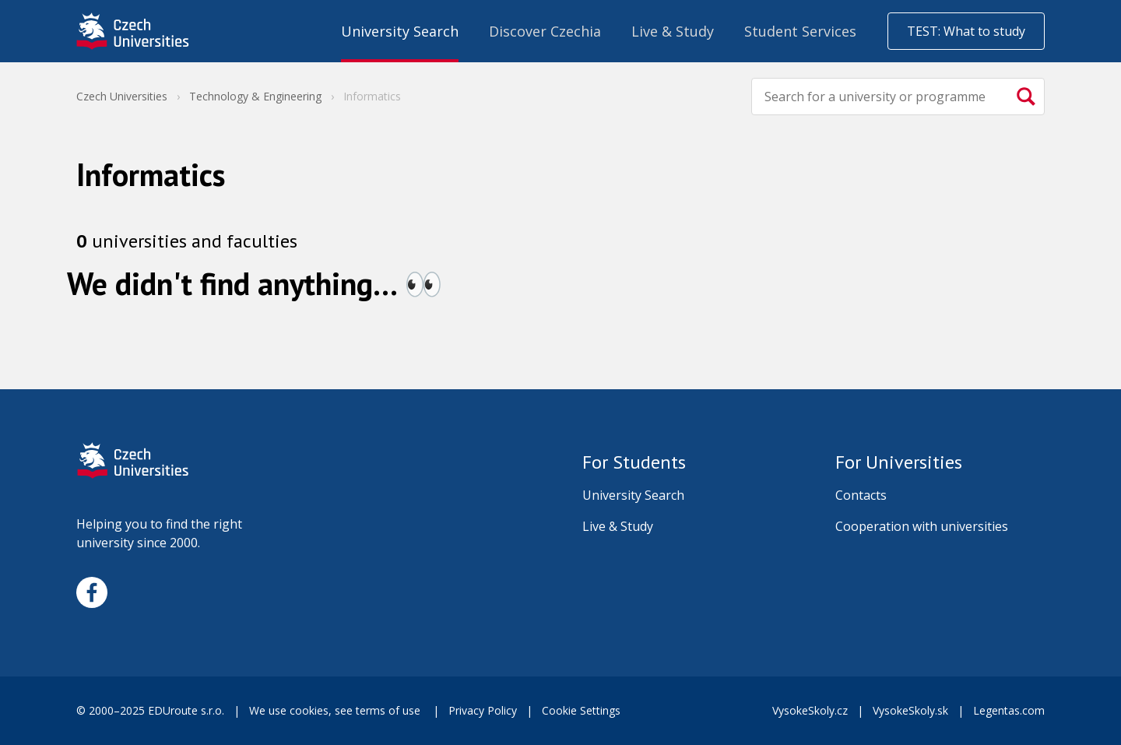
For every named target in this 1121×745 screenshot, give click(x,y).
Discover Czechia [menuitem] (545, 31)
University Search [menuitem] (400, 31)
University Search (633, 495)
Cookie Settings (581, 710)
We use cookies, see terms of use (336, 710)
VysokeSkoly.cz (810, 710)
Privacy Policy (482, 710)
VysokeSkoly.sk (910, 710)
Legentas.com (1009, 710)
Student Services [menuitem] (800, 31)
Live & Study (617, 526)
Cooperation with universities (921, 526)
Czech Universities (121, 96)
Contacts (861, 495)
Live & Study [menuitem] (672, 31)
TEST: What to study (966, 31)
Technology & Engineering (255, 96)
